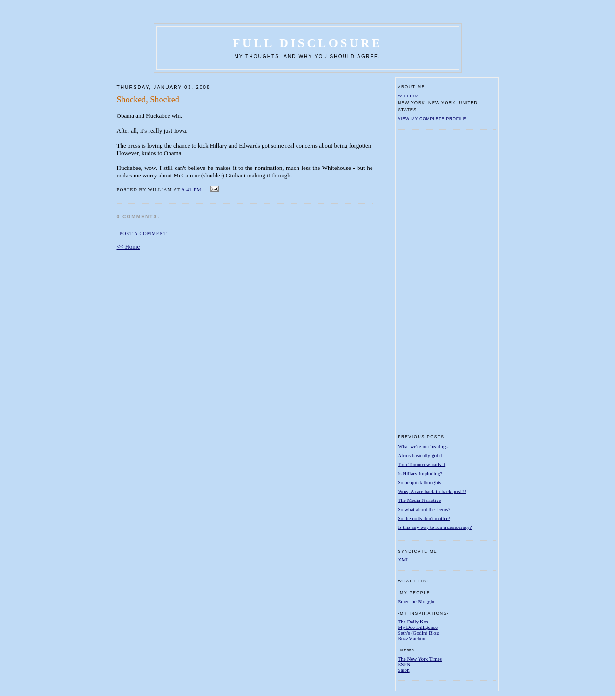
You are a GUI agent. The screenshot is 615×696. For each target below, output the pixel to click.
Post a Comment (143, 233)
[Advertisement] (435, 277)
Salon (404, 670)
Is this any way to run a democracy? (435, 527)
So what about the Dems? (424, 509)
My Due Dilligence (418, 627)
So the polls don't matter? (424, 518)
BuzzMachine (412, 638)
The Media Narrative (419, 500)
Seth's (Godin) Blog (418, 632)
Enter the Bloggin (416, 601)
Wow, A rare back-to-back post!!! (432, 491)
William (408, 95)
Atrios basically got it (420, 455)
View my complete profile (432, 118)
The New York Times (420, 659)
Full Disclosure (307, 43)
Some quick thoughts (419, 482)
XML (404, 559)
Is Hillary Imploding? (420, 473)
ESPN (404, 664)
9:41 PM (191, 189)
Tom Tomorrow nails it (422, 464)
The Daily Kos (413, 621)
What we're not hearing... (424, 446)
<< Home (128, 246)
